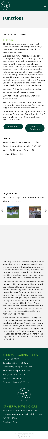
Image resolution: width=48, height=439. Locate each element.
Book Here (13, 127)
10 (33, 186)
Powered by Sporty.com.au (24, 434)
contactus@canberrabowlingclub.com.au (27, 197)
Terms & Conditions (35, 128)
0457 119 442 (15, 201)
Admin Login (24, 436)
